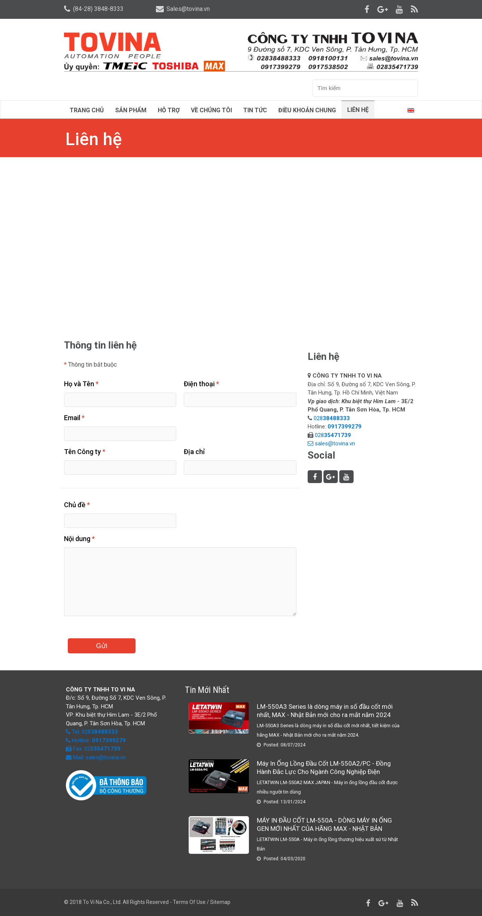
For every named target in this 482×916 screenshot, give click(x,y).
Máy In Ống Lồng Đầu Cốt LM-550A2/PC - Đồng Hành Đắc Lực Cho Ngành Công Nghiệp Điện (324, 767)
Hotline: (98, 740)
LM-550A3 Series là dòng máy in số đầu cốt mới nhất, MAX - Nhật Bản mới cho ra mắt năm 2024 (325, 711)
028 (332, 418)
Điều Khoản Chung (307, 110)
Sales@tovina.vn (183, 8)
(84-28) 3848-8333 (94, 8)
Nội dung (79, 539)
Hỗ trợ (169, 110)
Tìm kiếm (409, 88)
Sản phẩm (130, 110)
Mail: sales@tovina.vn (96, 757)
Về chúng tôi (211, 110)
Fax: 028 (93, 748)
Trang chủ (87, 110)
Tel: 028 (95, 731)
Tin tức (255, 110)
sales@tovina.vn (335, 443)
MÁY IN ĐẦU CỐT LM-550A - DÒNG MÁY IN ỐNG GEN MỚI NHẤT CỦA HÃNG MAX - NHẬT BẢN (324, 824)
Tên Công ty (84, 452)
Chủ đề (77, 505)
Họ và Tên (81, 384)
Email (74, 418)
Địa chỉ (194, 452)
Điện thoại (201, 384)
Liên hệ (358, 109)
